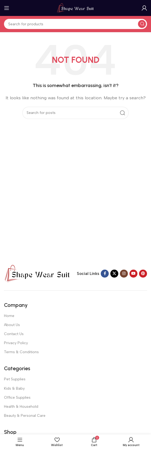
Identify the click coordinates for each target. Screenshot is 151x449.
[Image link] (37, 273)
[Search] (75, 24)
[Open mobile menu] (6, 8)
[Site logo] (75, 7)
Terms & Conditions (21, 352)
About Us (12, 325)
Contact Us (14, 334)
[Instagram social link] (124, 274)
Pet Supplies (15, 379)
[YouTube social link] (133, 274)
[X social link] (114, 274)
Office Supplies (17, 397)
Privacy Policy (16, 343)
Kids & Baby (14, 388)
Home (9, 316)
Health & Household (21, 406)
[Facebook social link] (105, 274)
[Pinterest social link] (143, 274)
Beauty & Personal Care (24, 415)
